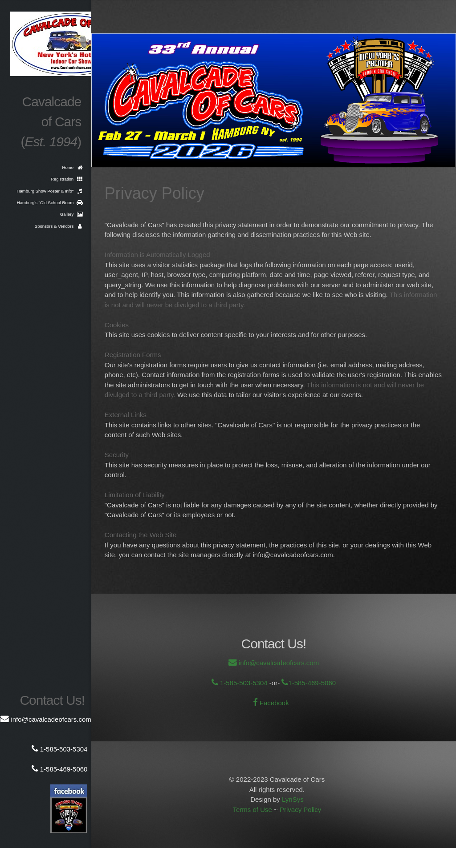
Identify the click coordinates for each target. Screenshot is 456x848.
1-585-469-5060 (312, 683)
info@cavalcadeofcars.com (278, 663)
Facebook (273, 703)
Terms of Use (252, 809)
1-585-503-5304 (243, 683)
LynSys (293, 799)
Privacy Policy (300, 809)
